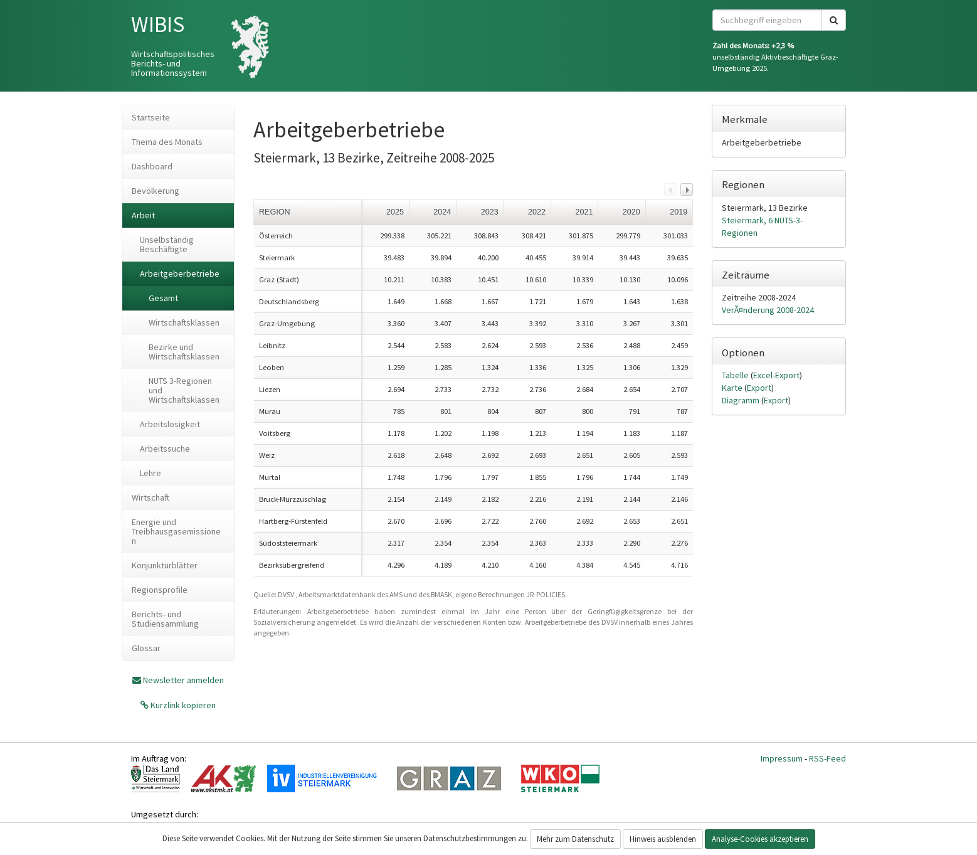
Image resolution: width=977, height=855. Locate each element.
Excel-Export (776, 375)
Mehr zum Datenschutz (575, 839)
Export (759, 387)
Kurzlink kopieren (182, 705)
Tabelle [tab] (736, 375)
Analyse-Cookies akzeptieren (760, 839)
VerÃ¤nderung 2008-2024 (768, 310)
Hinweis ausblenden (663, 839)
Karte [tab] (733, 387)
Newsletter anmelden (183, 680)
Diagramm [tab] (741, 400)
